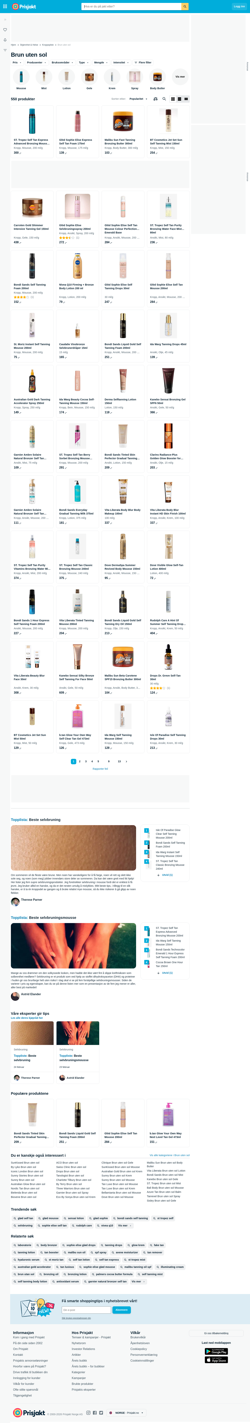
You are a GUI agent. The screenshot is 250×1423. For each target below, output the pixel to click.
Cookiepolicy (138, 1350)
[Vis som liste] (179, 99)
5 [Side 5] (98, 761)
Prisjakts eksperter (84, 1390)
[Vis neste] (126, 761)
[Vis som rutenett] (173, 99)
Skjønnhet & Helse (29, 45)
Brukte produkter (82, 1385)
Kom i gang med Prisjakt (29, 1338)
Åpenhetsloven (140, 1344)
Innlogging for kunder (26, 1379)
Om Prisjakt (20, 1350)
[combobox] (131, 6)
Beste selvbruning (45, 820)
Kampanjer (79, 1379)
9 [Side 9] (108, 761)
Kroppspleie (48, 45)
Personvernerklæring (144, 1356)
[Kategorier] (5, 6)
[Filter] (5, 50)
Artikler (76, 1356)
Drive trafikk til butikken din (30, 1373)
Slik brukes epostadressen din (76, 1318)
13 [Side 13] (119, 761)
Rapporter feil (100, 768)
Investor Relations (83, 1350)
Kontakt (18, 1356)
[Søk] (185, 6)
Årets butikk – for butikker (88, 1367)
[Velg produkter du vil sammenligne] (155, 99)
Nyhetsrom (79, 1344)
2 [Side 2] (79, 761)
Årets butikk (79, 1361)
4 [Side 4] (91, 761)
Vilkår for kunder (23, 1385)
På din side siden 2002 (28, 1344)
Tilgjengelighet (22, 1396)
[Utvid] (5, 19)
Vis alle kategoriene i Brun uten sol (170, 1155)
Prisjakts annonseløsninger (30, 1361)
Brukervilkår (138, 1338)
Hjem (13, 45)
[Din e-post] (86, 1310)
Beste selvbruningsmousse (52, 918)
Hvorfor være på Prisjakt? (29, 1367)
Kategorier (78, 1373)
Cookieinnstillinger (142, 1361)
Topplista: (20, 820)
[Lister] (5, 29)
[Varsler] (5, 40)
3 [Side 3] (85, 761)
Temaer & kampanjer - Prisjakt (91, 1338)
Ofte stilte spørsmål (25, 1390)
